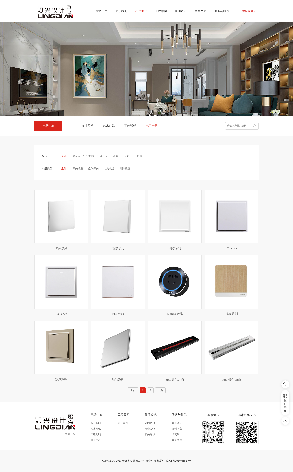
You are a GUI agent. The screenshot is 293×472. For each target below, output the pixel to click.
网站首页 (101, 11)
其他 (139, 156)
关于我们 (121, 11)
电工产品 (152, 125)
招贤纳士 (177, 434)
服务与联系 (221, 11)
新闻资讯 (181, 11)
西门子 (104, 156)
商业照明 (88, 125)
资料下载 (177, 428)
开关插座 (78, 168)
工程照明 (130, 125)
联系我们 (177, 423)
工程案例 (161, 11)
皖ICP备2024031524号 (178, 460)
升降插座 (125, 168)
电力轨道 (109, 168)
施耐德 (76, 156)
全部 (64, 156)
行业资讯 (150, 428)
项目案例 (123, 423)
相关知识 (150, 434)
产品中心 (96, 414)
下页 (160, 390)
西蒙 (115, 156)
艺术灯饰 (109, 125)
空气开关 (93, 168)
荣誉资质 (200, 11)
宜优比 (127, 156)
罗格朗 (90, 156)
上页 (133, 390)
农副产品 (70, 434)
